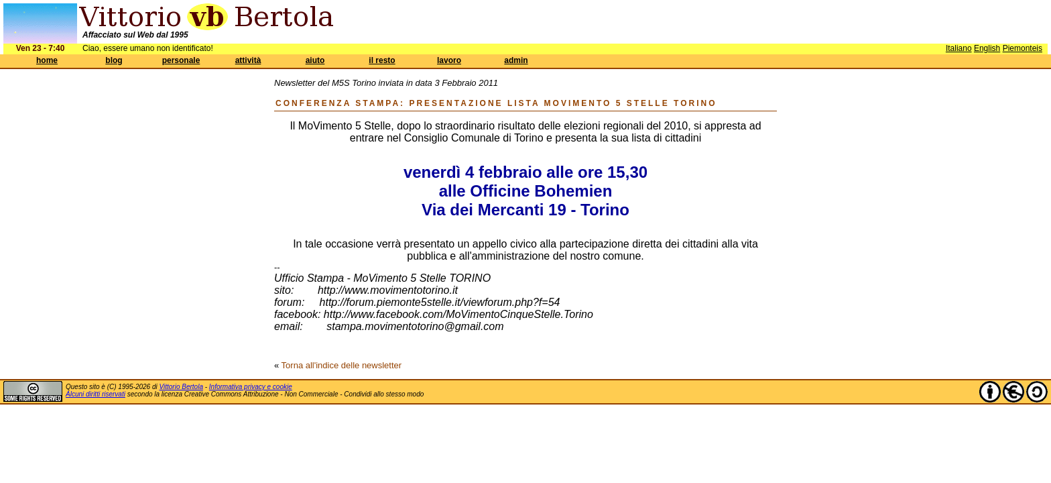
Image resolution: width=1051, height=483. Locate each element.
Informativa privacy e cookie (250, 386)
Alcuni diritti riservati (95, 394)
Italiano (959, 48)
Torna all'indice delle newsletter (342, 365)
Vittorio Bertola (181, 386)
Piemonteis (1022, 48)
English (987, 48)
